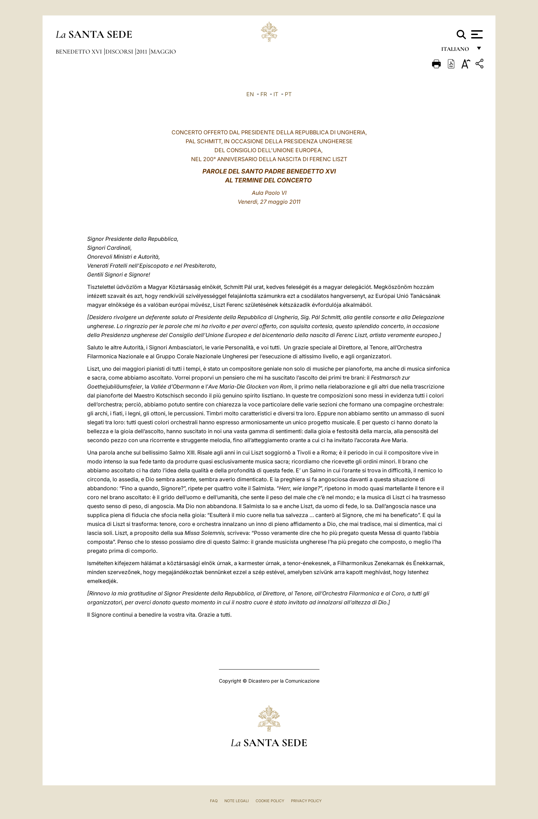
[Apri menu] (476, 34)
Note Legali (236, 800)
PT (288, 94)
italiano (456, 50)
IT (275, 94)
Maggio (163, 51)
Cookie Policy (270, 800)
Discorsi (119, 51)
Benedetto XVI (79, 51)
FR (263, 94)
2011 (143, 51)
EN (250, 94)
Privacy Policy (306, 800)
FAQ (214, 800)
